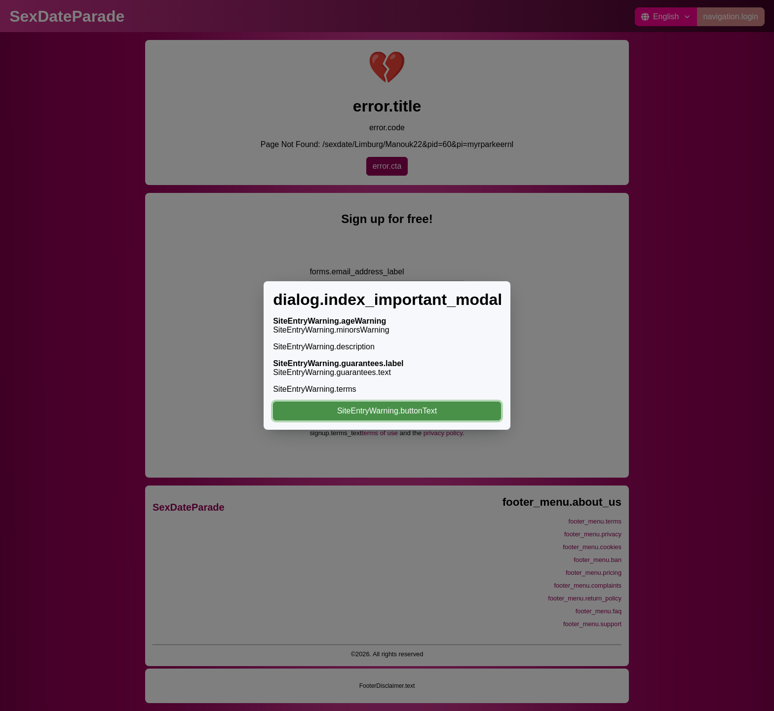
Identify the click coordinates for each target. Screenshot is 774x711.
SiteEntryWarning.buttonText (387, 411)
